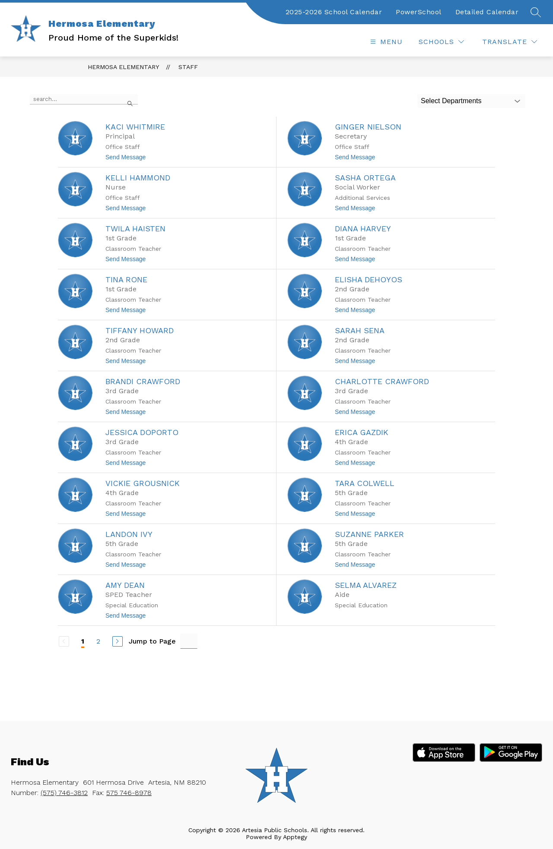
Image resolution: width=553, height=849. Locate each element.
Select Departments (451, 100)
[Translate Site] (509, 41)
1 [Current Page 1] (82, 641)
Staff (188, 66)
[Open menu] (385, 41)
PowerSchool (419, 12)
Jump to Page (152, 641)
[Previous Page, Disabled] (64, 641)
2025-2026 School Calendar (334, 12)
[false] (84, 99)
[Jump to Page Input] (188, 641)
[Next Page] (117, 641)
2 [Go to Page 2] (98, 641)
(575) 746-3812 (64, 793)
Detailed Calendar (487, 12)
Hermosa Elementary (123, 66)
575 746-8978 (129, 793)
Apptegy (295, 836)
